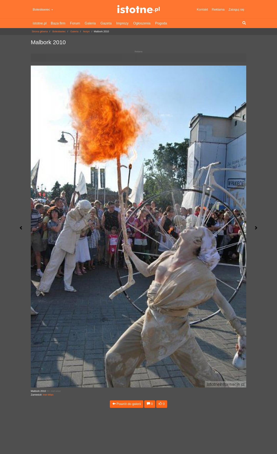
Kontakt (202, 9)
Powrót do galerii (126, 404)
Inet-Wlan (48, 394)
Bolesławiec (43, 9)
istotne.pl (138, 9)
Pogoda (161, 23)
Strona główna (40, 31)
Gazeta (106, 23)
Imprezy (122, 23)
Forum (75, 23)
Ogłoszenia (141, 23)
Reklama (218, 9)
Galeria (90, 23)
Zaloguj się (236, 9)
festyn (86, 31)
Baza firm (58, 23)
